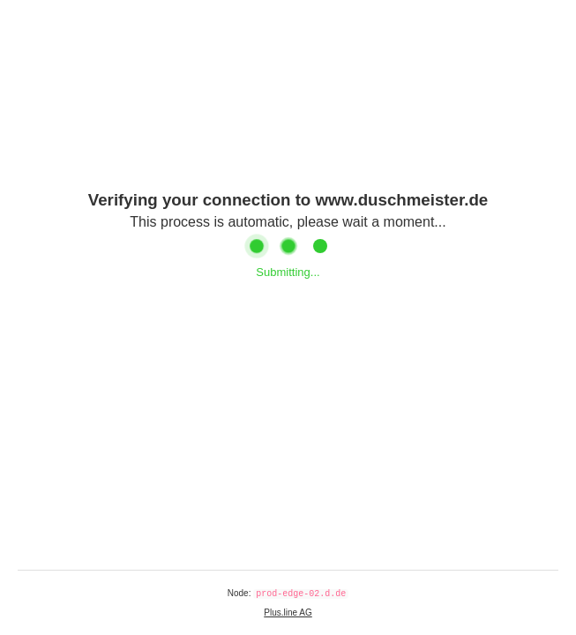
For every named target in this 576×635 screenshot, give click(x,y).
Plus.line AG (287, 612)
